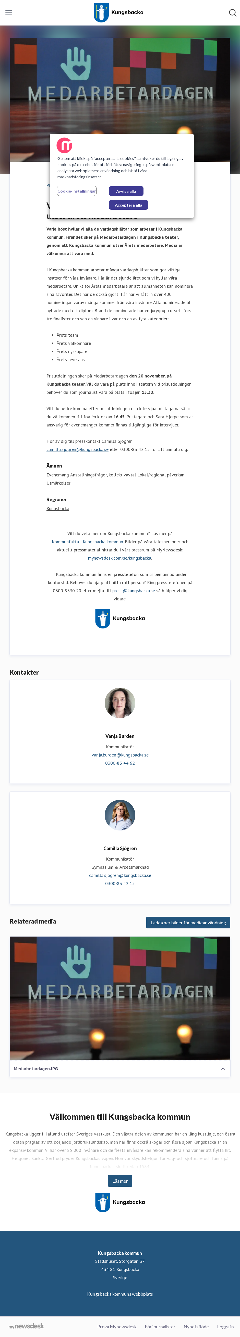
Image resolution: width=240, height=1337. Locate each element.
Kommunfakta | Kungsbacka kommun (87, 542)
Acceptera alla (128, 205)
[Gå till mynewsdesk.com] (26, 1327)
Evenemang (57, 475)
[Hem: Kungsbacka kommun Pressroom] (118, 12)
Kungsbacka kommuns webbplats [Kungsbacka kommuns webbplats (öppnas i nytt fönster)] (120, 1294)
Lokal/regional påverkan (160, 475)
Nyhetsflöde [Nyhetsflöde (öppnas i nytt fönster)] (196, 1326)
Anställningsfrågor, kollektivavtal (103, 475)
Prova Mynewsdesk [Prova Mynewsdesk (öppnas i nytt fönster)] (117, 1326)
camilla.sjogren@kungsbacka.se (77, 449)
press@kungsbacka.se (133, 591)
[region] (122, 176)
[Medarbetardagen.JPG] (120, 999)
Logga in (225, 1326)
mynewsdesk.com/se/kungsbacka (119, 558)
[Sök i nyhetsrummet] (233, 13)
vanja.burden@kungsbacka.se (120, 755)
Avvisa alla (126, 191)
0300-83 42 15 (120, 883)
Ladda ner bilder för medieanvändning (188, 922)
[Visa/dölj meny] (8, 12)
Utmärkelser (58, 483)
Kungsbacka (57, 508)
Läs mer (120, 1181)
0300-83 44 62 (120, 763)
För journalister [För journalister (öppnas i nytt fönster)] (160, 1326)
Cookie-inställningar (76, 190)
